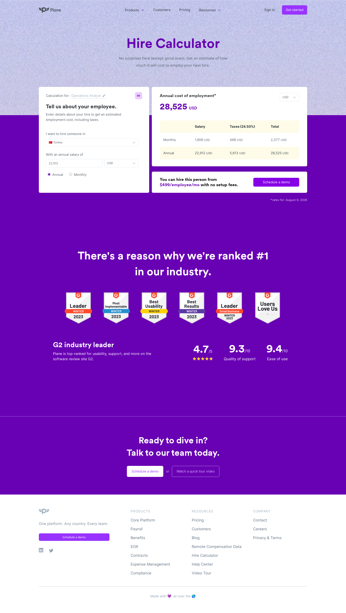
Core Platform (143, 520)
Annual (57, 174)
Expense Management (150, 564)
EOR (134, 546)
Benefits (138, 538)
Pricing (184, 10)
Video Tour (201, 573)
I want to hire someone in (65, 134)
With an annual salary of (64, 154)
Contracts (139, 555)
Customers (161, 10)
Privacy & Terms (267, 538)
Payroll (137, 529)
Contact (260, 520)
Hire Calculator (205, 555)
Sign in (269, 10)
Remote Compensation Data (217, 546)
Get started (294, 10)
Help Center (202, 564)
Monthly (80, 174)
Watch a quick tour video (196, 471)
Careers (260, 529)
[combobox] (49, 142)
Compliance (141, 573)
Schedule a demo (276, 182)
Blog (195, 538)
